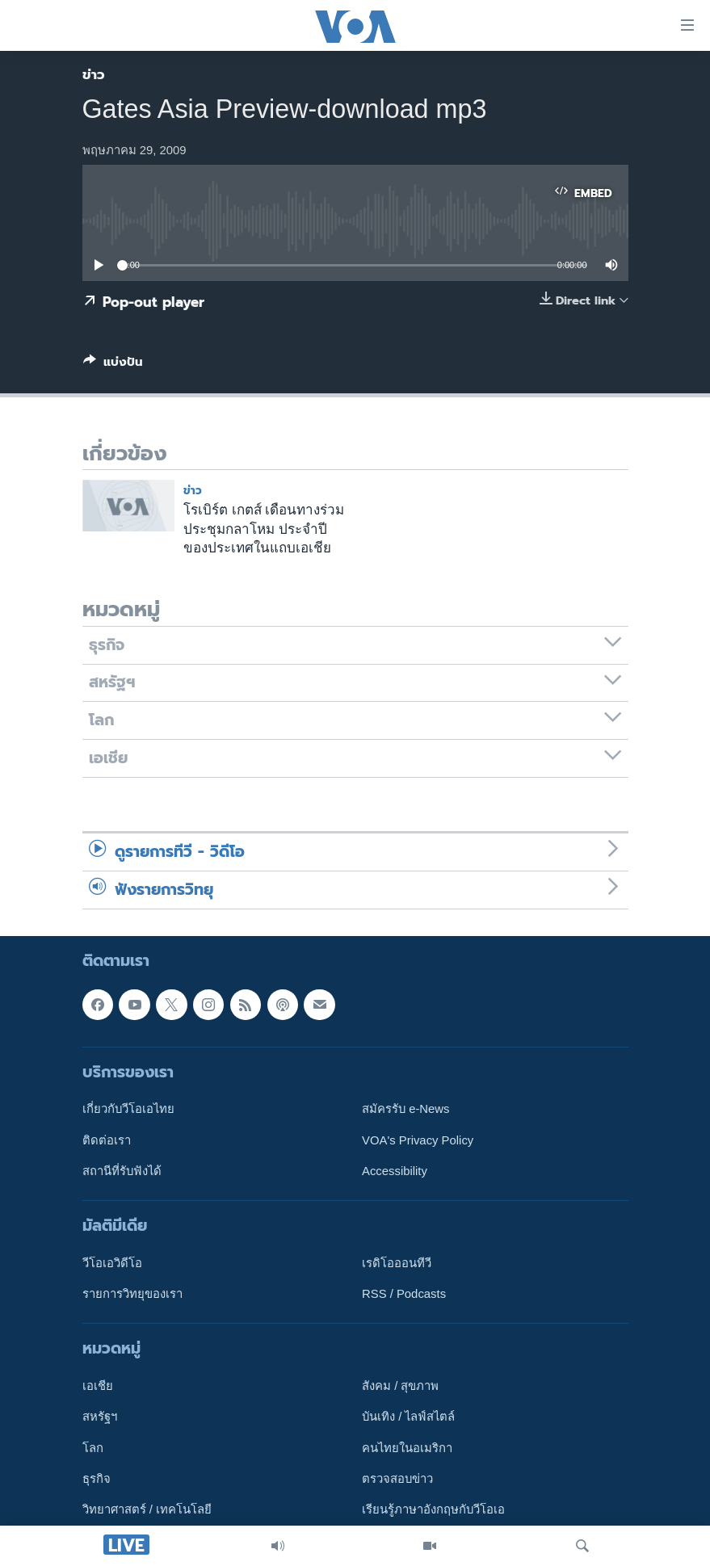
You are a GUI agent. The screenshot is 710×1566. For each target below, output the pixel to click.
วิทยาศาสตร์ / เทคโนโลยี (147, 1509)
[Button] (113, 365)
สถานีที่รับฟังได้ (122, 1171)
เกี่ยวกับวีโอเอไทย (128, 1108)
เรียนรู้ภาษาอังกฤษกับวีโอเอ (433, 1509)
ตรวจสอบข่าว (397, 1478)
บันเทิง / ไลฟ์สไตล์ (408, 1416)
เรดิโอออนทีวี (396, 1263)
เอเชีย (97, 1385)
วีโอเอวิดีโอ (112, 1263)
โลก (92, 1447)
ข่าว (93, 74)
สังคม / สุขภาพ (400, 1385)
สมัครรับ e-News (406, 1108)
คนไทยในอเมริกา (407, 1447)
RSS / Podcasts (404, 1293)
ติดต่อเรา (106, 1139)
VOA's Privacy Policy (417, 1139)
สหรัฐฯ (99, 1416)
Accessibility (394, 1171)
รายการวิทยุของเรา (132, 1293)
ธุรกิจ (96, 1478)
